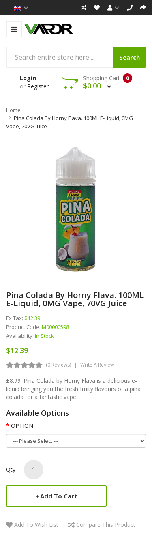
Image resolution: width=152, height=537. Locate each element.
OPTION (22, 426)
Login (28, 78)
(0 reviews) (58, 364)
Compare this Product (105, 524)
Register (38, 86)
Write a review (97, 364)
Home (13, 110)
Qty (10, 469)
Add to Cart (58, 496)
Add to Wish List (36, 524)
